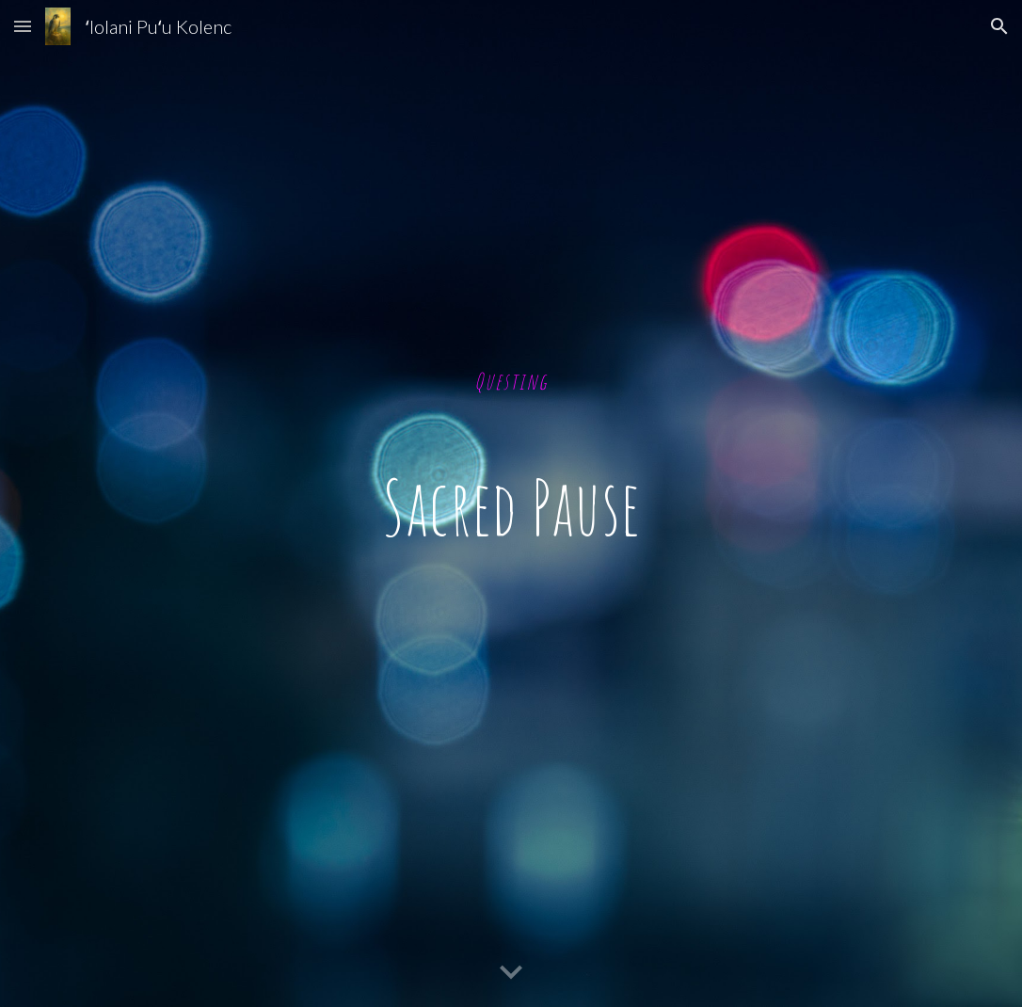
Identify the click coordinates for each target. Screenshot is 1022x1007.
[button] (22, 26)
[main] (510, 504)
